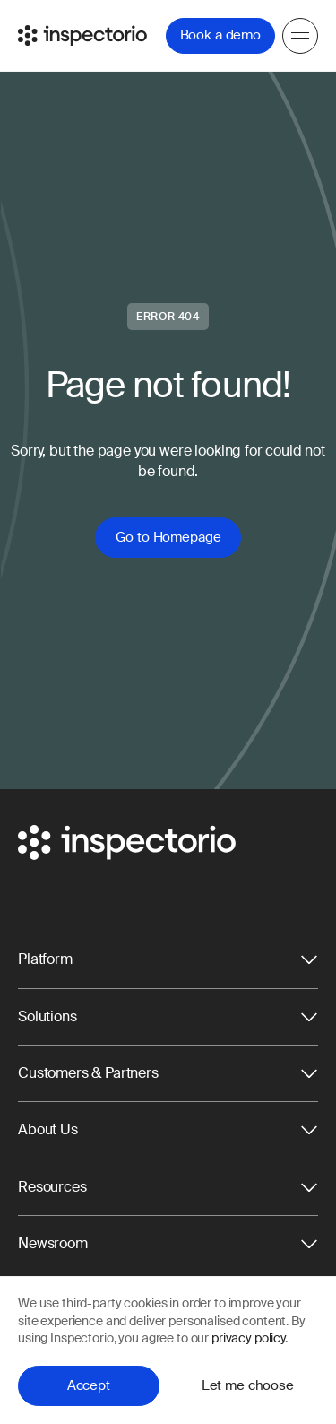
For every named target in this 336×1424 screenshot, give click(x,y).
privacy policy (248, 1338)
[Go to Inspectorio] (82, 35)
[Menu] (300, 36)
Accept (88, 1385)
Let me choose (248, 1385)
